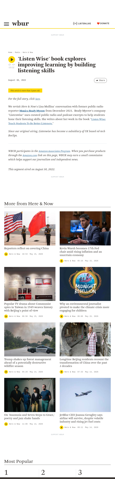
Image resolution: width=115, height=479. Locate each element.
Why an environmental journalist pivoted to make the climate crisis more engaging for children (84, 307)
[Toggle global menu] (6, 23)
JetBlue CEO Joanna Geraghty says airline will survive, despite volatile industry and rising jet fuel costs (81, 418)
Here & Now (28, 53)
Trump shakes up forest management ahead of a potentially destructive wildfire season (27, 363)
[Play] (6, 254)
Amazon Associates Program (55, 151)
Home (10, 53)
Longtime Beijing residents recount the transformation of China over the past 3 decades (84, 363)
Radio (17, 53)
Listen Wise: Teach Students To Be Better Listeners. (41, 123)
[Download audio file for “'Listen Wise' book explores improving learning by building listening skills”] (9, 64)
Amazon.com (41, 155)
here (38, 99)
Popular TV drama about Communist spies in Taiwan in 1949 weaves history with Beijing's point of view (28, 307)
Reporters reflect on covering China (26, 248)
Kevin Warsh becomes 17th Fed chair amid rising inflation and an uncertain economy (81, 252)
